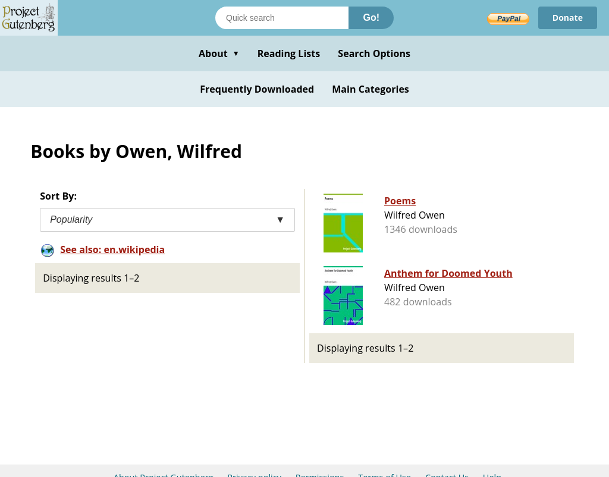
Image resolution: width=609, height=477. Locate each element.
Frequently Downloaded (257, 89)
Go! (371, 17)
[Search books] (282, 18)
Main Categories (370, 89)
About (219, 53)
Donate (568, 17)
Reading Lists (289, 53)
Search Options (374, 53)
